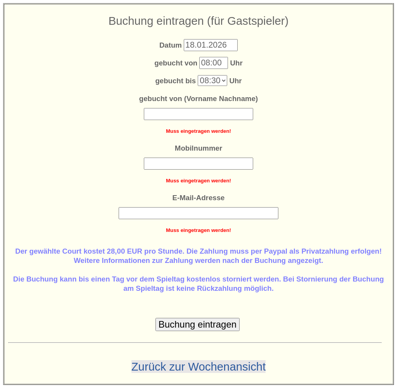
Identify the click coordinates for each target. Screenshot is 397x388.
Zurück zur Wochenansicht (198, 366)
